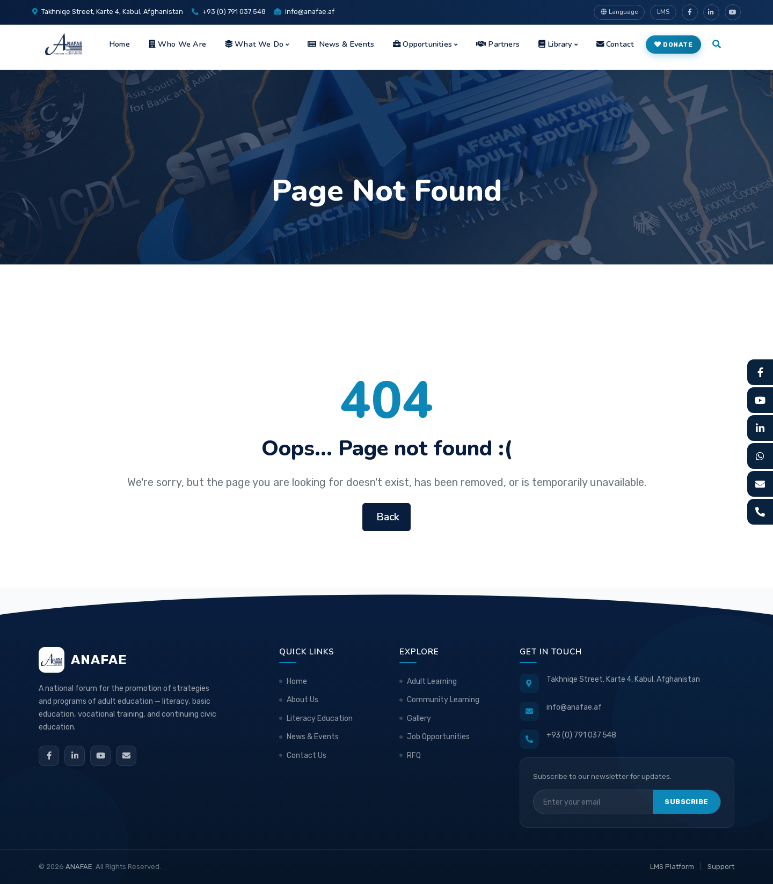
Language (619, 12)
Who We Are (177, 44)
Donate (673, 44)
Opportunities (422, 44)
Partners (498, 44)
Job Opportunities (438, 736)
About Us (302, 699)
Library (555, 44)
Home (119, 44)
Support (721, 867)
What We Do (254, 44)
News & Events (341, 44)
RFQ (414, 755)
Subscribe (687, 802)
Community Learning (443, 699)
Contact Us (306, 755)
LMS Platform (672, 867)
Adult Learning (432, 681)
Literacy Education (320, 718)
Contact (615, 44)
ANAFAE (78, 867)
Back (386, 517)
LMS (663, 12)
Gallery (419, 718)
